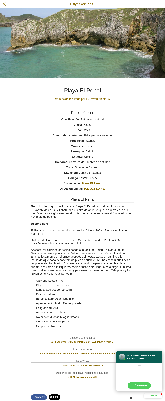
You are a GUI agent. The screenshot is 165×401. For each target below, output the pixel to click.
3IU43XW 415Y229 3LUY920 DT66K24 (82, 365)
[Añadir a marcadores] (131, 397)
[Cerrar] (4, 4)
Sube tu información (79, 342)
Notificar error (58, 342)
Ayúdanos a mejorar (103, 342)
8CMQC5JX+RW (94, 188)
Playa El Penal (91, 183)
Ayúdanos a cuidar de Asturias (108, 353)
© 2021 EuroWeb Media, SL (82, 377)
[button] (160, 353)
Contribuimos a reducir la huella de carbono (64, 353)
